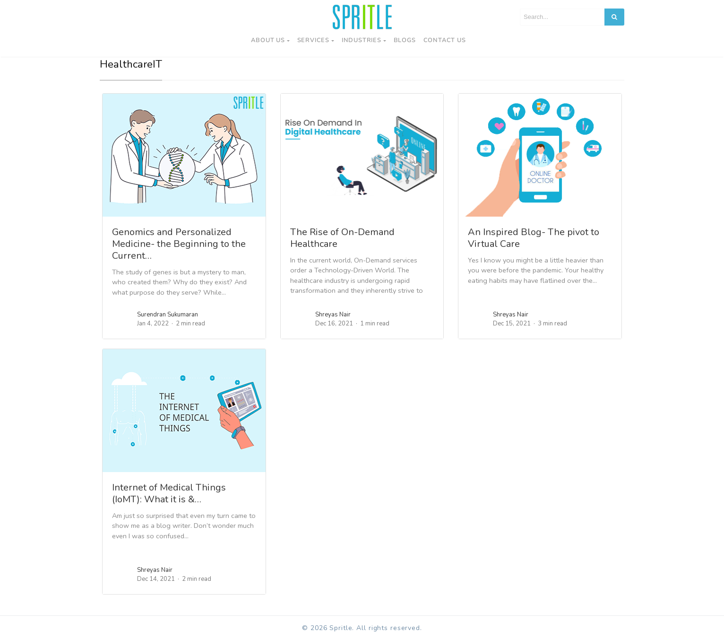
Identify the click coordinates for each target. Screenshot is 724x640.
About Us (267, 40)
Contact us (444, 40)
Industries (361, 40)
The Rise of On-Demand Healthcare (342, 238)
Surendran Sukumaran (167, 314)
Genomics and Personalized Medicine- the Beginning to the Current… (179, 244)
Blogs (405, 40)
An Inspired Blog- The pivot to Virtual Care (533, 238)
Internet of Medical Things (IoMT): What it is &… (169, 493)
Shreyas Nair (333, 314)
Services (313, 40)
